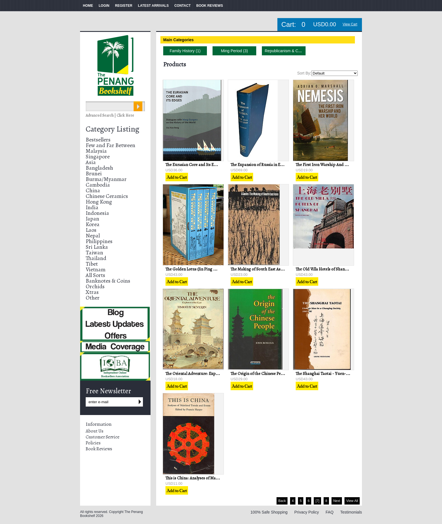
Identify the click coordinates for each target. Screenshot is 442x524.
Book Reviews (99, 449)
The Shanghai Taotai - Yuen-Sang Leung (331, 373)
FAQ (329, 512)
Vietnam (95, 269)
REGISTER (123, 6)
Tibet (92, 264)
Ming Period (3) (234, 51)
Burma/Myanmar (106, 179)
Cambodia (98, 185)
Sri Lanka (97, 247)
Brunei (94, 173)
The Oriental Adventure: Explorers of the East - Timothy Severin (221, 373)
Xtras (92, 292)
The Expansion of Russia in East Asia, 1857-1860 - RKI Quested (285, 164)
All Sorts (95, 275)
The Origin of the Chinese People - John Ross (270, 373)
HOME (88, 6)
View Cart (350, 24)
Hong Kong (99, 202)
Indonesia (97, 213)
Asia (91, 162)
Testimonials (351, 512)
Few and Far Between (110, 145)
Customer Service (103, 437)
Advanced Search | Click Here (110, 115)
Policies (93, 443)
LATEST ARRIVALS (153, 6)
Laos (91, 230)
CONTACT (182, 6)
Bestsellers (98, 139)
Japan (92, 218)
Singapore (98, 156)
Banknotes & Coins (108, 281)
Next (336, 501)
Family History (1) (185, 51)
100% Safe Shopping (269, 512)
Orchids (95, 286)
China (93, 190)
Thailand (96, 258)
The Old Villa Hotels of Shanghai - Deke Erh (334, 269)
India (92, 207)
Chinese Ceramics (107, 196)
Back (282, 501)
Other (93, 298)
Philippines (99, 241)
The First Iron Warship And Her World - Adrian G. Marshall (348, 164)
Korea (93, 224)
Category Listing (112, 129)
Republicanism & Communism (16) (295, 51)
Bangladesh (99, 168)
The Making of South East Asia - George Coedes (272, 269)
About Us (94, 431)
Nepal (93, 235)
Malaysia (96, 151)
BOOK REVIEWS (209, 6)
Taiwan (94, 252)
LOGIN (104, 6)
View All (352, 501)
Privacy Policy (306, 512)
